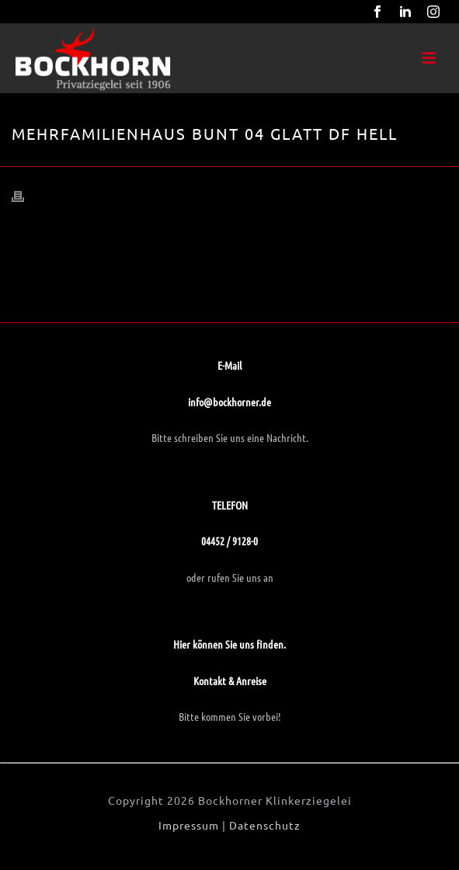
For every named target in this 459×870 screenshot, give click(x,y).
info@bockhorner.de (229, 402)
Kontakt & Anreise (229, 680)
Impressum (188, 825)
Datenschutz (265, 825)
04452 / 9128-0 (229, 541)
